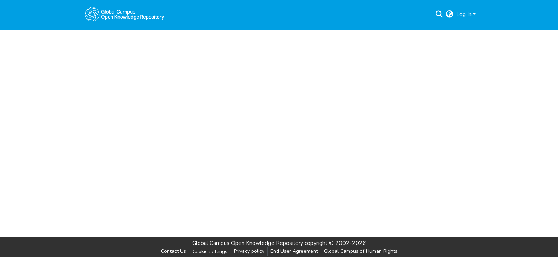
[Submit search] (439, 14)
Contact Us (173, 251)
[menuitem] (449, 14)
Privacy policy (249, 251)
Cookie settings (210, 251)
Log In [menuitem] (464, 14)
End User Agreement (294, 251)
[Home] (124, 14)
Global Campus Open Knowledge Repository (247, 243)
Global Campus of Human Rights (361, 251)
